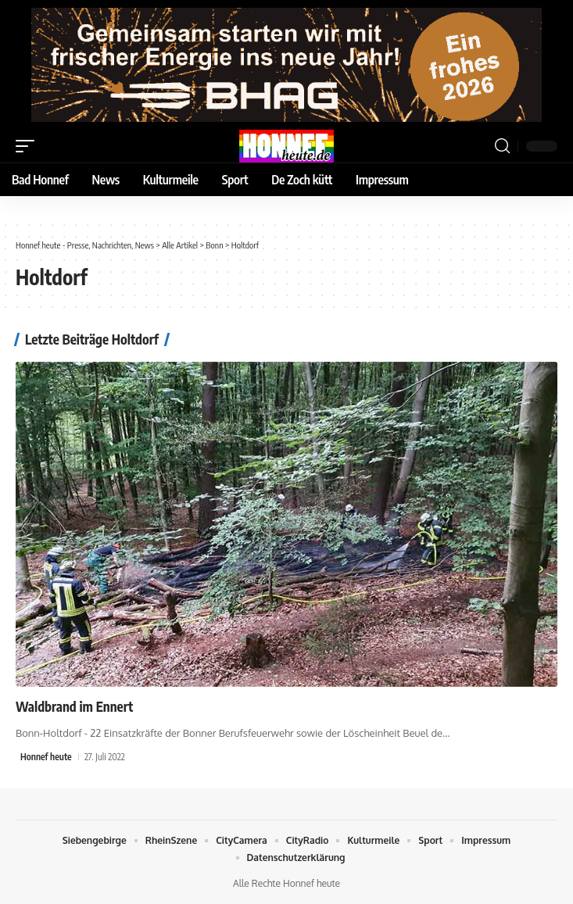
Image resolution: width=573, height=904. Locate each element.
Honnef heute (46, 757)
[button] (29, 146)
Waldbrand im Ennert (74, 706)
